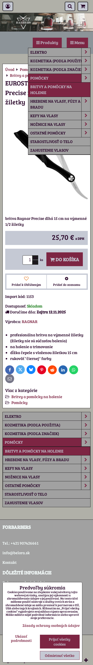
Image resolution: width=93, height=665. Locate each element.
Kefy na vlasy (60, 116)
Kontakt (9, 562)
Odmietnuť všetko (59, 655)
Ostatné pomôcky (60, 133)
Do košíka (64, 259)
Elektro (60, 52)
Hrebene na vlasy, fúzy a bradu (60, 104)
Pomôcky (60, 78)
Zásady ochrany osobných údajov (51, 625)
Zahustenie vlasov (49, 150)
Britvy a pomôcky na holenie (51, 89)
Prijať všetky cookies (59, 642)
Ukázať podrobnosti (21, 638)
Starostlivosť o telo (51, 141)
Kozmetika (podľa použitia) (60, 61)
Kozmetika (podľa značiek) (60, 69)
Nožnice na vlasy (60, 124)
